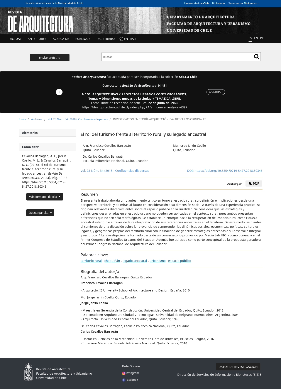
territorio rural (91, 261)
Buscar (256, 56)
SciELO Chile (188, 77)
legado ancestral (135, 261)
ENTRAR (130, 39)
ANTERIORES (37, 39)
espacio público (179, 261)
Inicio (22, 119)
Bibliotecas (218, 3)
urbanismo (158, 261)
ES (250, 38)
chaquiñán (112, 261)
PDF (254, 183)
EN (256, 38)
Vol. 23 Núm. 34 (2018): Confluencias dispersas (78, 119)
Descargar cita (39, 212)
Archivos (36, 119)
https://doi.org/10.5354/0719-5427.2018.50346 (228, 170)
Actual (15, 39)
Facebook (130, 380)
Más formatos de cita (43, 197)
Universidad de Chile (196, 3)
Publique (82, 39)
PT (262, 38)
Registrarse (105, 39)
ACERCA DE (61, 39)
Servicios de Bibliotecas (242, 3)
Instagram (130, 373)
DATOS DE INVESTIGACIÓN (238, 367)
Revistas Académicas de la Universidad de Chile (54, 3)
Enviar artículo (49, 58)
